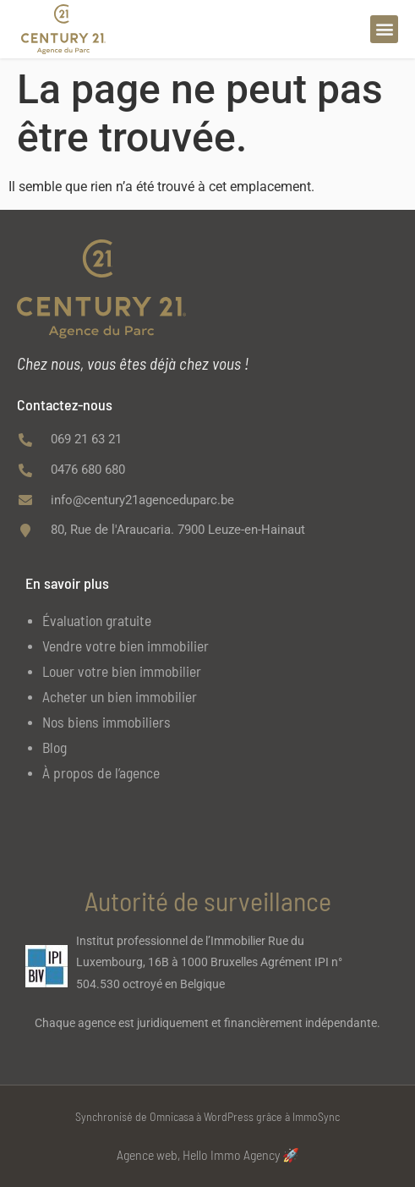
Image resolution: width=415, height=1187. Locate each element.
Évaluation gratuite (96, 620)
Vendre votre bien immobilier (125, 645)
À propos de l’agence (101, 772)
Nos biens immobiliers (106, 721)
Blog (54, 747)
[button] (384, 29)
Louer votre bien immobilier (121, 671)
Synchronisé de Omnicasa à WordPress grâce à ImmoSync (207, 1116)
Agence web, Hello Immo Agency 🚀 (208, 1154)
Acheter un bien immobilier (119, 696)
